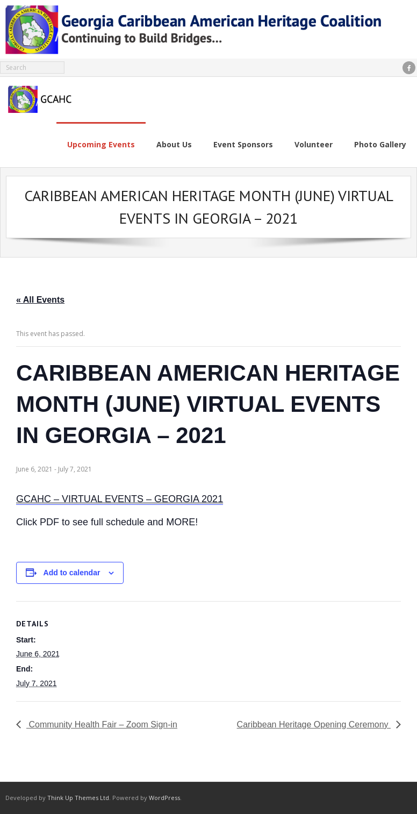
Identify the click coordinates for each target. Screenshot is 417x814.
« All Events (40, 299)
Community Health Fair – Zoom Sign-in (101, 724)
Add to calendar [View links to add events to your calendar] (72, 572)
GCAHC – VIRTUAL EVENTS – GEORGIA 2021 (119, 499)
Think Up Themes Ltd (78, 798)
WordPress (164, 798)
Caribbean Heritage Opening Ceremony (314, 724)
